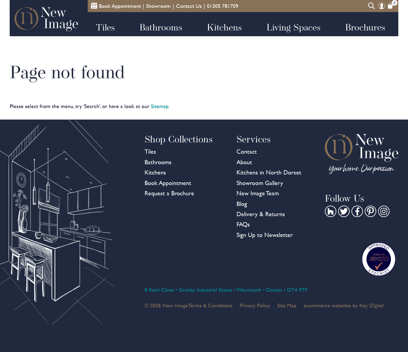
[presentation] (204, 338)
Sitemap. (160, 106)
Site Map (286, 305)
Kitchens (224, 27)
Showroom (158, 6)
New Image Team (258, 193)
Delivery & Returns (261, 214)
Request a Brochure (169, 193)
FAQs (243, 224)
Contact (247, 151)
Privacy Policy (255, 305)
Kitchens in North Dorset (269, 172)
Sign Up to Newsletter (265, 234)
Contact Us (189, 6)
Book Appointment (168, 183)
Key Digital (371, 305)
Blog (242, 203)
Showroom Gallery (260, 183)
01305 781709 (222, 6)
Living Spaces (293, 27)
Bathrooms (160, 27)
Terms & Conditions (210, 305)
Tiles (105, 27)
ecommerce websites (327, 305)
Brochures (365, 27)
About (244, 162)
